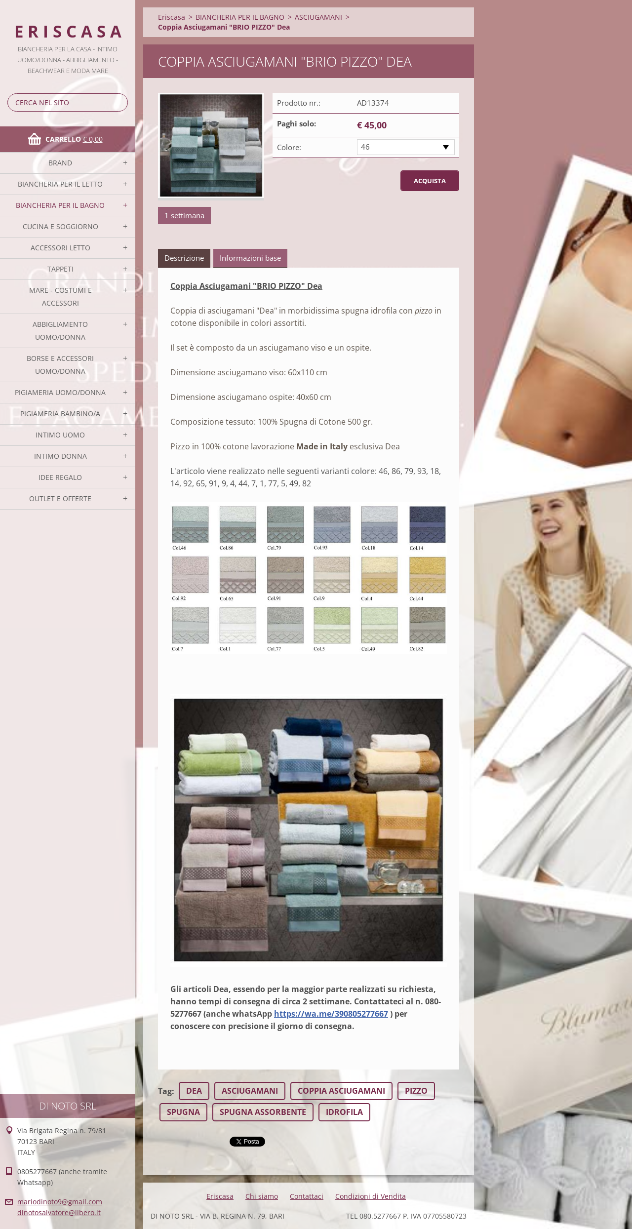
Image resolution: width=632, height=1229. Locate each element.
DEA (194, 1090)
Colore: (289, 147)
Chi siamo (261, 1196)
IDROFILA (344, 1112)
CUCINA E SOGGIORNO (60, 226)
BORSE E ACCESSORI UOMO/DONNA (60, 365)
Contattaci (306, 1196)
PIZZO (416, 1090)
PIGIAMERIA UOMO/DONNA (60, 392)
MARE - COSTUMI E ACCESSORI (60, 296)
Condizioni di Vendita (370, 1196)
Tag (165, 1091)
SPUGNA (183, 1112)
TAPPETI (60, 269)
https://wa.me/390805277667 (331, 1013)
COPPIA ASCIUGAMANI (341, 1090)
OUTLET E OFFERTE (60, 498)
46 (365, 147)
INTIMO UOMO (60, 434)
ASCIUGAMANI (318, 17)
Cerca (118, 102)
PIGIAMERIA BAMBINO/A (60, 413)
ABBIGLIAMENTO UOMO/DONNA (60, 330)
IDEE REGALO (60, 477)
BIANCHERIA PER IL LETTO (60, 184)
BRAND (60, 162)
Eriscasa (171, 17)
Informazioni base (250, 258)
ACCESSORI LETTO (60, 247)
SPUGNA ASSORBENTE (263, 1112)
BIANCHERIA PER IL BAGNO (60, 205)
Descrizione (184, 258)
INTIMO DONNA (60, 456)
